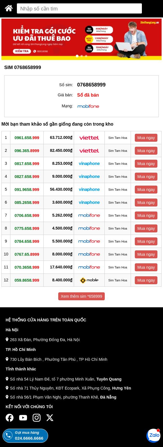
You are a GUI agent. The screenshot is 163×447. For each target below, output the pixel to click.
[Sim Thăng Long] (9, 8)
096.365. (27, 150)
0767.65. (27, 254)
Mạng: (67, 106)
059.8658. (27, 280)
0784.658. (27, 241)
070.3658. (27, 267)
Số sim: (66, 85)
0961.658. (27, 137)
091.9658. (27, 189)
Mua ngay (146, 137)
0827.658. (27, 176)
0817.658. (27, 163)
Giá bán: (65, 95)
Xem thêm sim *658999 (81, 296)
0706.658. (27, 215)
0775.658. (27, 228)
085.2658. (27, 202)
